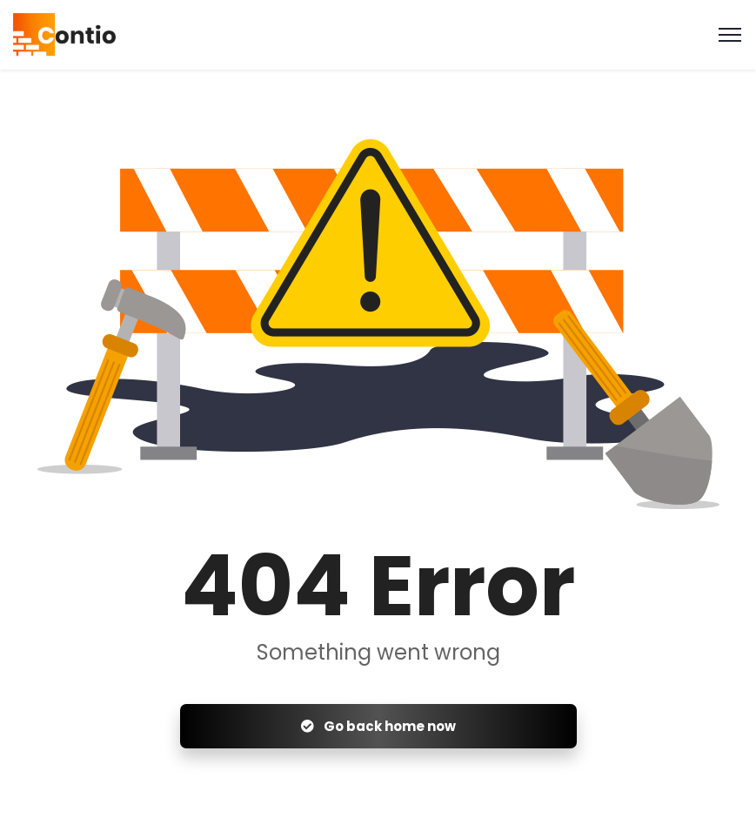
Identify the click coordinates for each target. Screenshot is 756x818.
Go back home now (378, 726)
